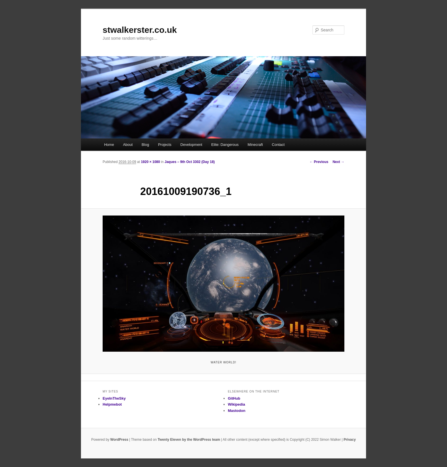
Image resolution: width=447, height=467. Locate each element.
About (128, 144)
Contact (278, 144)
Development (191, 144)
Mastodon (236, 410)
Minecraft (255, 144)
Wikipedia (236, 404)
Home (109, 144)
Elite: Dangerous (225, 144)
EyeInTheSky (114, 398)
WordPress (119, 440)
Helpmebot (112, 404)
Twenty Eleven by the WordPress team (189, 440)
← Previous (319, 162)
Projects (164, 144)
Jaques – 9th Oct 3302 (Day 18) (189, 162)
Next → (338, 162)
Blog (145, 144)
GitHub (234, 398)
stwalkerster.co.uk (140, 30)
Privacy (350, 440)
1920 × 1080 (150, 162)
